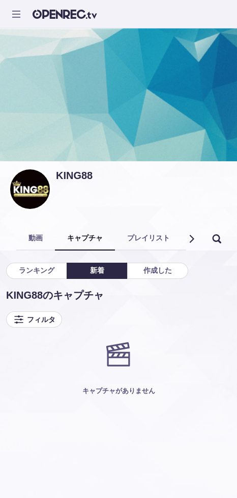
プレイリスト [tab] (148, 238)
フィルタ (34, 319)
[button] (191, 239)
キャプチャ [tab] (85, 238)
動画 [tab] (35, 238)
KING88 (74, 175)
